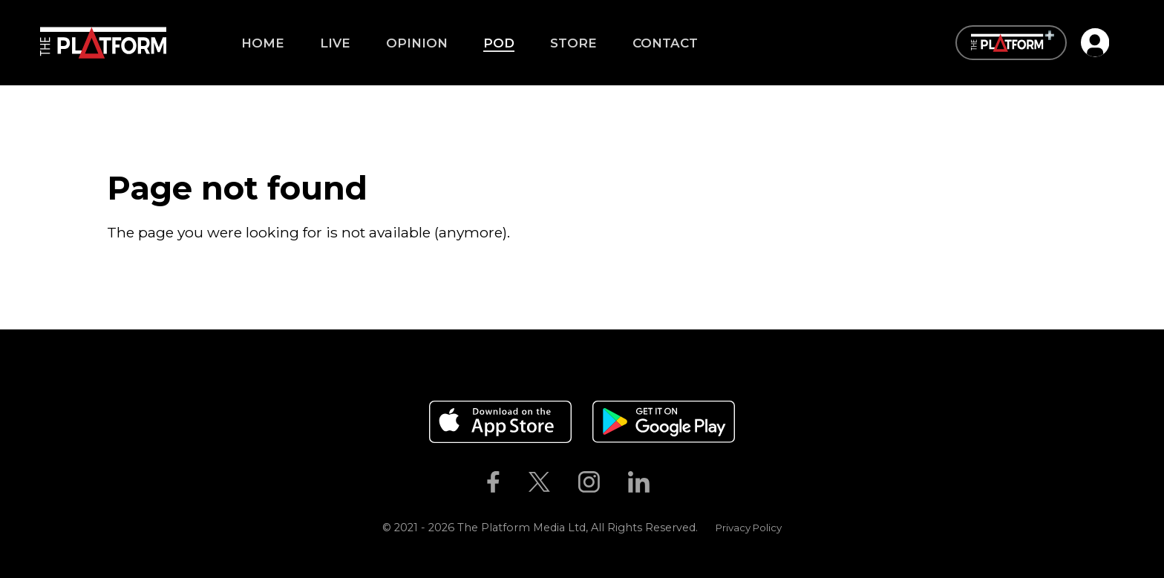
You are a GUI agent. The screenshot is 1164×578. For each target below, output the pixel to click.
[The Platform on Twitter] (539, 482)
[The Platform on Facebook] (493, 482)
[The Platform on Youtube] (678, 482)
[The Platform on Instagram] (589, 482)
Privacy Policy (749, 527)
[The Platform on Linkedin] (639, 482)
